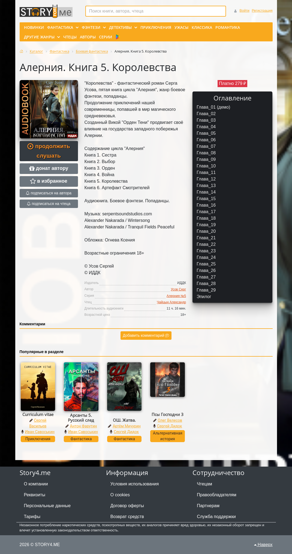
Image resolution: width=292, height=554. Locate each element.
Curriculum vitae (37, 414)
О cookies (120, 494)
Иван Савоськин (40, 432)
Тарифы (32, 516)
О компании (36, 484)
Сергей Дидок (126, 432)
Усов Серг (178, 289)
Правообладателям (216, 494)
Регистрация (262, 10)
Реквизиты (34, 494)
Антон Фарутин (83, 426)
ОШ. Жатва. (124, 420)
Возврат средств (127, 516)
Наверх (263, 544)
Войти (244, 10)
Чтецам (204, 484)
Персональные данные (47, 505)
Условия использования (134, 484)
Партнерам (208, 505)
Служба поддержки (216, 516)
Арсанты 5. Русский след (81, 417)
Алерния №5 (176, 296)
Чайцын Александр (171, 302)
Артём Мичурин (126, 426)
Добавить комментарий (146, 335)
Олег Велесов (170, 420)
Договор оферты (127, 505)
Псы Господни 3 (167, 414)
